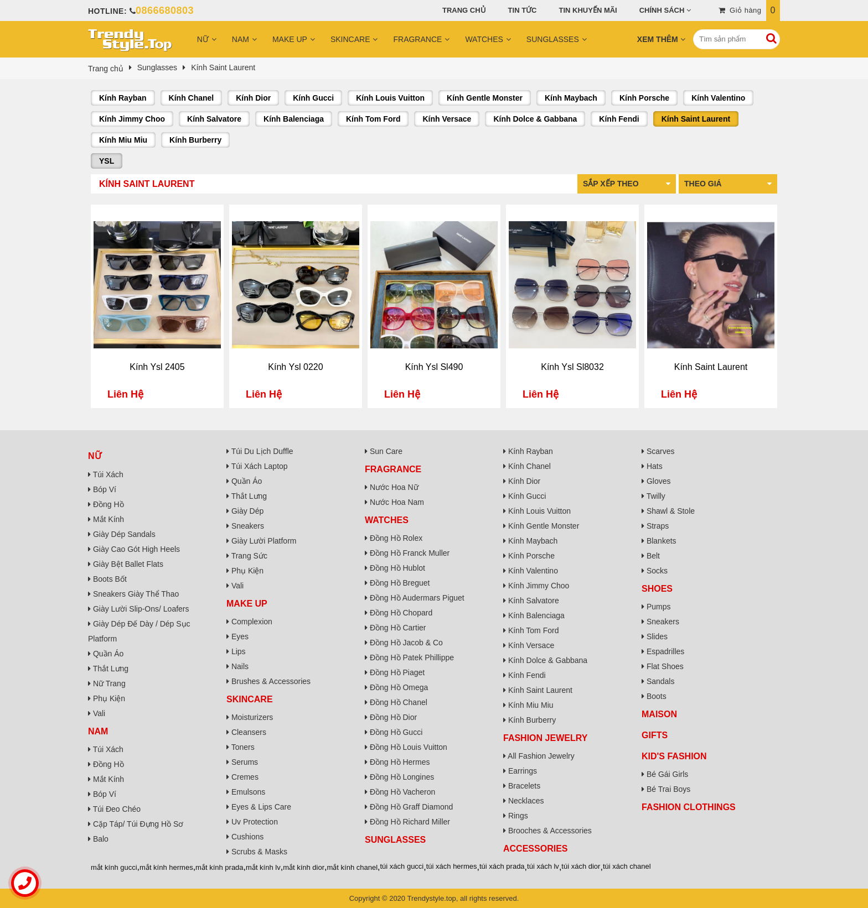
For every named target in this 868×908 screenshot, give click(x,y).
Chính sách (662, 10)
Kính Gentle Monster (485, 97)
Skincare (350, 39)
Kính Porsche (644, 97)
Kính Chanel (191, 97)
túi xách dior (580, 866)
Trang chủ (464, 10)
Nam (240, 39)
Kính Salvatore (214, 118)
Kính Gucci (313, 97)
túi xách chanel (627, 866)
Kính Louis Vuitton (390, 97)
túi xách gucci (402, 866)
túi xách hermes (451, 866)
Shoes (657, 588)
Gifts (655, 735)
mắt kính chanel (352, 867)
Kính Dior (253, 97)
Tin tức (522, 10)
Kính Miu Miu (123, 139)
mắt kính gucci (114, 867)
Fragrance (417, 39)
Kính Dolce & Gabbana (535, 118)
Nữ (203, 39)
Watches (484, 39)
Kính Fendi (619, 118)
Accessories (535, 848)
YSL (106, 160)
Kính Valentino (718, 97)
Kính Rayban (123, 97)
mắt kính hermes (166, 867)
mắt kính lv (263, 867)
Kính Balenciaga (294, 118)
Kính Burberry (195, 139)
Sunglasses (552, 39)
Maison (659, 714)
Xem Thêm (657, 39)
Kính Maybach (571, 97)
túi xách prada (502, 866)
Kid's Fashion (674, 756)
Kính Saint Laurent (696, 118)
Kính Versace (446, 118)
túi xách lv (543, 866)
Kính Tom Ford (373, 118)
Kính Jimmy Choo (132, 118)
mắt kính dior (303, 867)
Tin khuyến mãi (588, 10)
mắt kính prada (219, 867)
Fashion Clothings (689, 807)
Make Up (289, 39)
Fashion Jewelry (545, 738)
